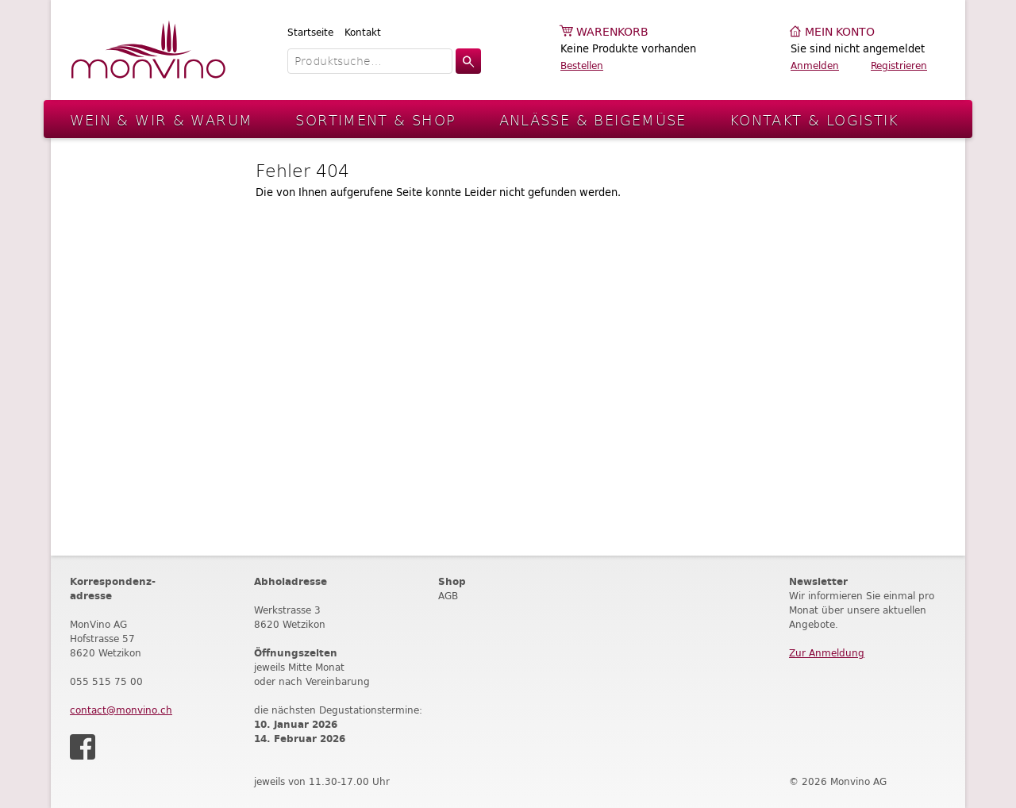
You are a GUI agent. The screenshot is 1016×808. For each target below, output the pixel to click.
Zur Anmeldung (826, 652)
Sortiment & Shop (375, 119)
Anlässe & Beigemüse (593, 119)
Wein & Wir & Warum (161, 119)
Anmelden (815, 65)
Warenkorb (612, 32)
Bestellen (581, 65)
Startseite (310, 32)
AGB (448, 595)
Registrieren (899, 65)
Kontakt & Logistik (814, 119)
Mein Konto (840, 32)
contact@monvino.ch (121, 710)
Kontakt (362, 32)
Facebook (82, 747)
